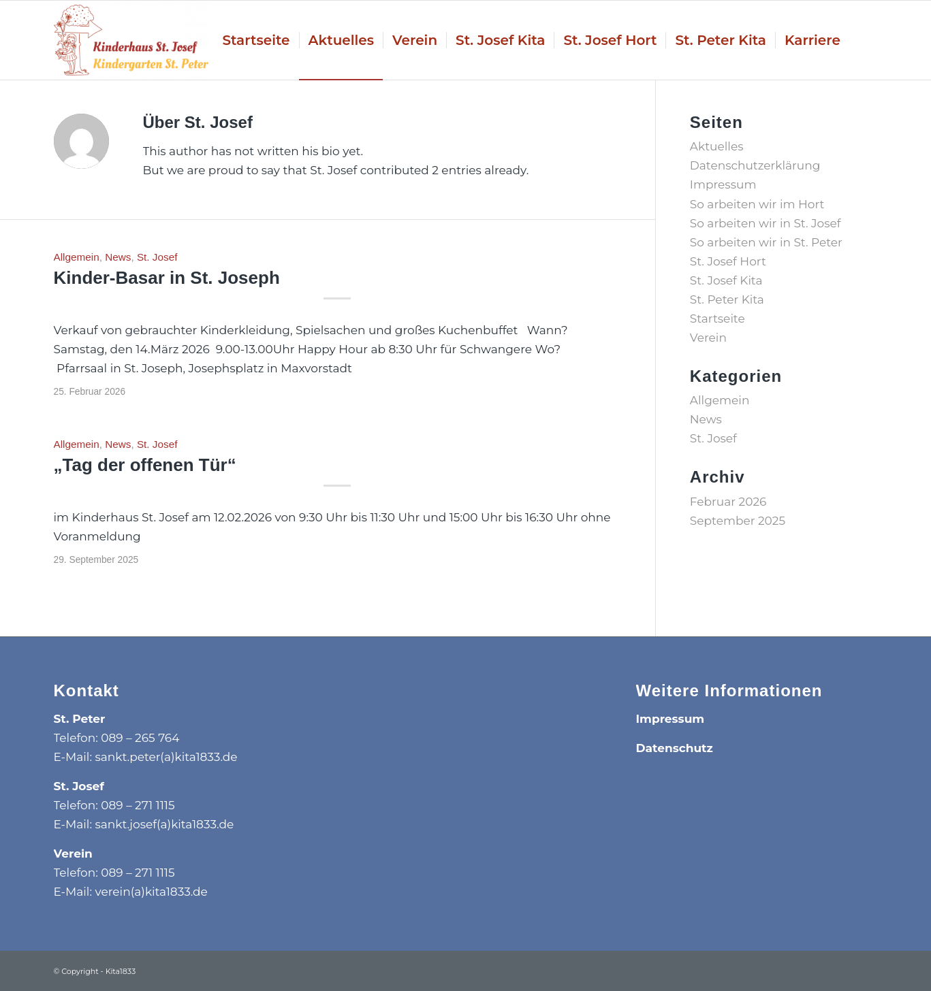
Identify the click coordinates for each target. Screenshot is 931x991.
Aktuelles (717, 146)
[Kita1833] (131, 40)
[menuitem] (255, 40)
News (118, 257)
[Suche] (863, 40)
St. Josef (157, 257)
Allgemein (76, 257)
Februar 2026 (728, 501)
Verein (708, 337)
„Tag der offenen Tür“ (145, 465)
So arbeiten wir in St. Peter (766, 242)
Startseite (717, 318)
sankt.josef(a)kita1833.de (164, 824)
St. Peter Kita (727, 299)
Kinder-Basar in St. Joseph (167, 277)
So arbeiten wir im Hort (757, 204)
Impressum (723, 184)
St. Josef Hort (728, 261)
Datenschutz (674, 748)
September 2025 (737, 520)
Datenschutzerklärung (755, 165)
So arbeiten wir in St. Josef (765, 223)
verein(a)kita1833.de (151, 891)
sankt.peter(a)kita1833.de (166, 757)
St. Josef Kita (726, 280)
